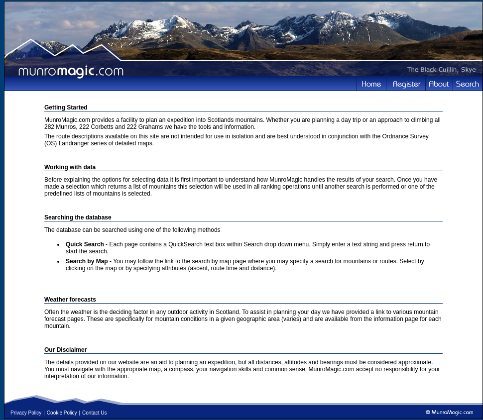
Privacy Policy (25, 413)
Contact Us (94, 413)
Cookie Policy (62, 413)
